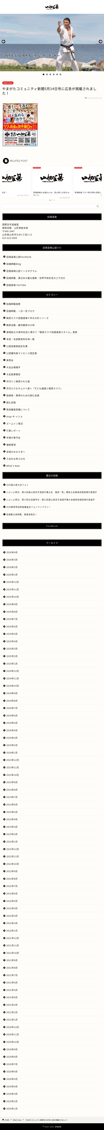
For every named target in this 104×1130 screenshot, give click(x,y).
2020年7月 (12, 1064)
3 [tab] (50, 74)
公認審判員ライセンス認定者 (21, 353)
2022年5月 (12, 901)
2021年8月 (12, 967)
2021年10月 (12, 952)
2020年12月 (12, 1027)
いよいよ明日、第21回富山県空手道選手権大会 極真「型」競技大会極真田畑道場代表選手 (51, 492)
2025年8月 (12, 611)
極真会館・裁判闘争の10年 (20, 325)
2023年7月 (12, 797)
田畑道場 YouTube (16, 285)
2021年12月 (12, 938)
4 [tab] (54, 74)
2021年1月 (12, 1019)
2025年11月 (12, 589)
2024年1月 (12, 752)
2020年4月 (12, 1086)
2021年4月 (12, 997)
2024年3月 (12, 737)
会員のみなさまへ (15, 451)
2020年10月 (12, 1041)
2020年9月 (12, 1049)
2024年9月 (12, 693)
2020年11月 (12, 1034)
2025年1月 (12, 663)
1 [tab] (43, 74)
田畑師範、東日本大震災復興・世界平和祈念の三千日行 (35, 278)
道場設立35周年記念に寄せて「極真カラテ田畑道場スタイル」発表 (41, 332)
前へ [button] (3, 42)
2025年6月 (12, 626)
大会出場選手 (13, 367)
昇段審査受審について (18, 409)
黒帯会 (9, 360)
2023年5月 (12, 812)
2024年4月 (12, 730)
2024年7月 (12, 708)
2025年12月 (12, 582)
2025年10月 (12, 596)
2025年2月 (12, 656)
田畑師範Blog (13, 264)
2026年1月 (12, 574)
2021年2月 (12, 1012)
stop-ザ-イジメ (14, 416)
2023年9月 (12, 782)
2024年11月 (12, 678)
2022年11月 (12, 856)
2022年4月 (12, 908)
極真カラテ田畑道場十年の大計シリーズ (27, 318)
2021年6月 (12, 982)
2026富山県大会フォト (17, 484)
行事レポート (13, 430)
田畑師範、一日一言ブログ (20, 311)
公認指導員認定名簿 (17, 346)
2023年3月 (12, 826)
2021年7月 (12, 975)
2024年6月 (12, 715)
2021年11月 (12, 945)
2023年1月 (12, 841)
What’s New (13, 465)
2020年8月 (12, 1056)
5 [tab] (57, 74)
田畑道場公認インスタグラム (21, 271)
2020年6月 (12, 1071)
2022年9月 (12, 871)
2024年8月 (12, 700)
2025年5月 (12, 633)
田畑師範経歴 (13, 304)
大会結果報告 (13, 374)
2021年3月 (12, 1004)
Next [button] (100, 42)
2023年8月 (12, 789)
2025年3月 (12, 648)
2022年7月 (12, 886)
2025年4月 (12, 641)
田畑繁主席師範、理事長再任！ (21, 514)
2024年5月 (12, 722)
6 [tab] (60, 74)
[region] (52, 42)
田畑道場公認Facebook (18, 256)
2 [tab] (47, 74)
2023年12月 (12, 760)
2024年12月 (12, 671)
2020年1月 (12, 1108)
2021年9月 (12, 960)
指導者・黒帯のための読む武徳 (22, 395)
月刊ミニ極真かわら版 (18, 381)
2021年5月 (12, 990)
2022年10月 (12, 863)
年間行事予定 (13, 437)
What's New (8, 83)
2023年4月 (12, 819)
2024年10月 (12, 685)
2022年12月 (12, 849)
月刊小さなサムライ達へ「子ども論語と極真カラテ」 (34, 388)
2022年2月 (12, 923)
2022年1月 (12, 930)
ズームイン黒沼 (14, 423)
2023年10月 (12, 774)
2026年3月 (12, 559)
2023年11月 (12, 767)
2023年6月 (12, 804)
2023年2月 (12, 834)
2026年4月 (12, 552)
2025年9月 (12, 604)
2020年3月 (12, 1093)
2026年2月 (12, 567)
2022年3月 (12, 915)
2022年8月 (12, 878)
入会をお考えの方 (15, 458)
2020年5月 (12, 1079)
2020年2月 (12, 1101)
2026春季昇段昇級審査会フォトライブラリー (28, 506)
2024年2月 (12, 745)
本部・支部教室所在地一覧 (20, 339)
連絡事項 (11, 444)
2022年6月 (12, 893)
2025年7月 (12, 619)
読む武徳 (11, 402)
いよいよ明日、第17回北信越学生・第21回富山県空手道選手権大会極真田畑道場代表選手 (50, 499)
